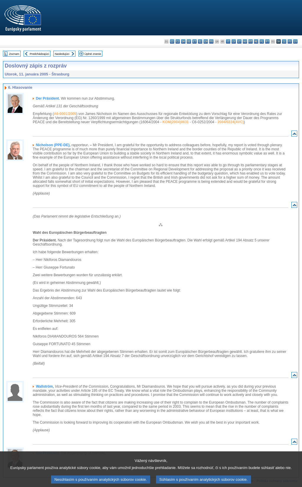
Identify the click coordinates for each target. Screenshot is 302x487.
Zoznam (14, 53)
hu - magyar (245, 41)
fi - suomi (290, 41)
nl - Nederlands (256, 41)
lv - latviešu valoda (234, 41)
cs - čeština (177, 41)
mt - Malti (250, 41)
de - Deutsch (189, 41)
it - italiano (228, 41)
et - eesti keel (194, 41)
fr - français (211, 41)
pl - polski (262, 41)
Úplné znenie (93, 53)
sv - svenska (295, 41)
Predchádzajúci (39, 53)
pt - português (267, 41)
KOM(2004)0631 (176, 122)
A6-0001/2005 (65, 114)
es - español (172, 41)
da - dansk (183, 41)
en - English (205, 41)
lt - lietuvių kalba (239, 41)
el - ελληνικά (200, 41)
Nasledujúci (62, 53)
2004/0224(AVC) (230, 122)
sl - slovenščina (284, 41)
